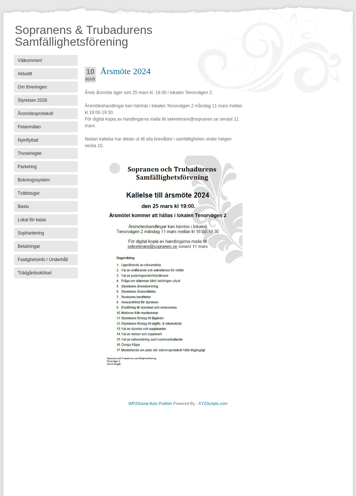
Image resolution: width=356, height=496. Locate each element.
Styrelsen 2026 (32, 100)
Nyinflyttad (28, 140)
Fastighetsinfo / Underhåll (43, 259)
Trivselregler (30, 153)
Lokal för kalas (32, 219)
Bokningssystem (34, 180)
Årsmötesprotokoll (35, 113)
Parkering (27, 166)
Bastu (23, 206)
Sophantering (31, 233)
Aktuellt (25, 73)
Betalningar (29, 246)
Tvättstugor (29, 193)
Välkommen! (30, 60)
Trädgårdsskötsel (35, 272)
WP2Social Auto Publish (150, 403)
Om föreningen (32, 87)
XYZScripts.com (212, 403)
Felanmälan (29, 126)
